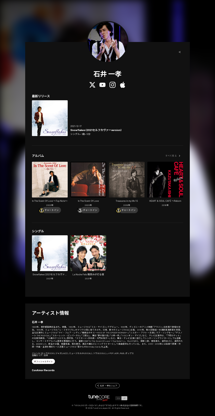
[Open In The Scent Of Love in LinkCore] (88, 184)
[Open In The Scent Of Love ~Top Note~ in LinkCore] (50, 184)
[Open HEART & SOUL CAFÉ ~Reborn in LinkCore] (165, 184)
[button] (179, 52)
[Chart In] (51, 210)
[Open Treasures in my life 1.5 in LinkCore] (127, 184)
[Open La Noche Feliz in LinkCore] (88, 258)
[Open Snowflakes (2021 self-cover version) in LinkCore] (50, 118)
